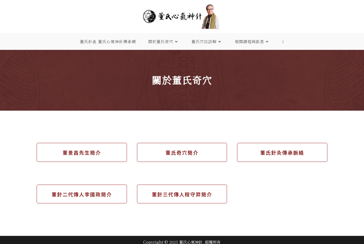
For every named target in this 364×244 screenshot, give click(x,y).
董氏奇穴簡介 (182, 152)
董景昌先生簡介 (81, 152)
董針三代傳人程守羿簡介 (182, 194)
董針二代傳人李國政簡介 (82, 194)
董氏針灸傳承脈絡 (282, 152)
